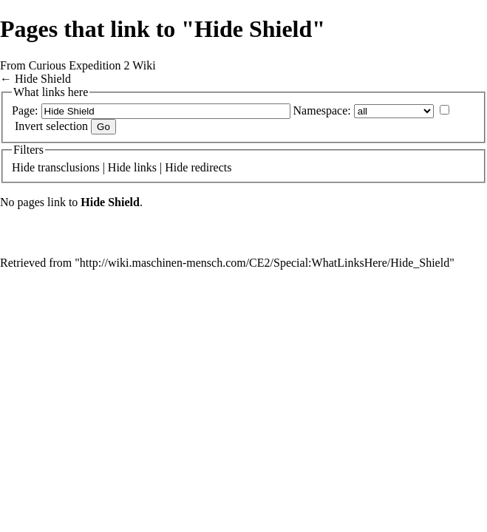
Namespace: (322, 110)
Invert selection (51, 126)
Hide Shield (43, 78)
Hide (23, 167)
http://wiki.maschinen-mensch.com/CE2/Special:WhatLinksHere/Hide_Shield (264, 262)
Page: (25, 110)
